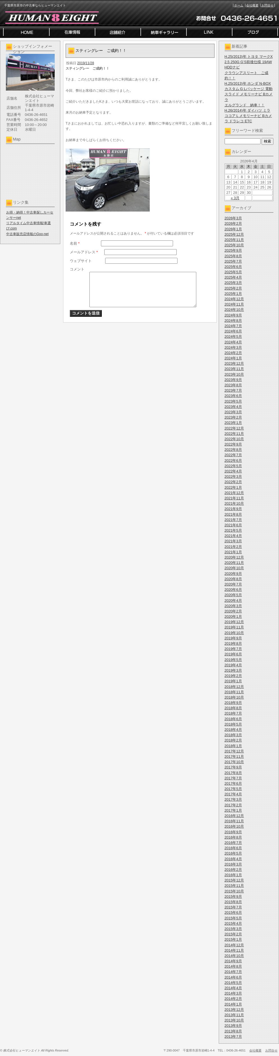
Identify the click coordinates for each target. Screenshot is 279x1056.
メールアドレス (84, 252)
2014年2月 (233, 999)
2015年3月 (233, 929)
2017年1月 (233, 810)
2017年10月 (234, 762)
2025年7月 (233, 261)
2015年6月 (233, 912)
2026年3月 (233, 218)
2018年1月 (233, 746)
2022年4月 (233, 471)
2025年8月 (233, 256)
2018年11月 (234, 692)
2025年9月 (233, 250)
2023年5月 (233, 401)
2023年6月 (233, 396)
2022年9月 (233, 444)
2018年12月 (234, 687)
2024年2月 (233, 353)
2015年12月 (234, 880)
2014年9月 (233, 961)
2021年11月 (234, 498)
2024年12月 (234, 299)
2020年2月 (233, 611)
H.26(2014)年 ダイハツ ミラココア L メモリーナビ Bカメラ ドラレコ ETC (248, 115)
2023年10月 (234, 374)
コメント (77, 269)
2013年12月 (234, 1009)
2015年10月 (234, 891)
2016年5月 (233, 853)
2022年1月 (233, 487)
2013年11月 (234, 1015)
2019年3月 (233, 670)
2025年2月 (233, 288)
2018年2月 (233, 740)
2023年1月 (233, 423)
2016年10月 (234, 826)
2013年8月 (233, 1031)
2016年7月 (233, 843)
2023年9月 (233, 380)
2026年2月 (233, 223)
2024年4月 (233, 342)
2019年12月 (234, 622)
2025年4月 (233, 277)
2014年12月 (234, 945)
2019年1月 (233, 681)
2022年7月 (233, 455)
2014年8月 (233, 966)
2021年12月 (234, 493)
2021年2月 (233, 547)
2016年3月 (233, 864)
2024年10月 (234, 309)
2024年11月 (234, 304)
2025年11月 (234, 240)
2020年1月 (233, 616)
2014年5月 (233, 983)
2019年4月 (233, 665)
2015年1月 (233, 939)
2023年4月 (233, 407)
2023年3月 (233, 412)
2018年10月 (234, 697)
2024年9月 (233, 315)
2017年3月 (233, 799)
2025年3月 (233, 283)
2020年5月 (233, 595)
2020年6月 (233, 589)
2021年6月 (233, 525)
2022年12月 (234, 428)
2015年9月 (233, 896)
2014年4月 (233, 988)
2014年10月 (234, 956)
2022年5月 (233, 466)
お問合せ (267, 5)
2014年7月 (233, 972)
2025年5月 (233, 272)
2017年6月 (233, 783)
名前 (75, 243)
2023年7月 (233, 390)
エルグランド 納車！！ (245, 105)
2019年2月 (233, 676)
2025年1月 (233, 293)
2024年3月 (233, 347)
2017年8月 (233, 773)
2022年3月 (233, 476)
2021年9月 (233, 509)
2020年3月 (233, 606)
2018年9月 (233, 703)
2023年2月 (233, 417)
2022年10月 (234, 439)
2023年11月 (234, 369)
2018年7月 (233, 713)
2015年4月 (233, 923)
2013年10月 (234, 1020)
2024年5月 (233, 336)
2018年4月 (233, 729)
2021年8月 (233, 514)
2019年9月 (233, 638)
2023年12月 (234, 363)
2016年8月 (233, 837)
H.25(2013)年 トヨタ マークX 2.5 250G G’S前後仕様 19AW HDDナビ (249, 61)
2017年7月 (233, 778)
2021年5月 (233, 530)
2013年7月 (233, 1036)
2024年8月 (233, 320)
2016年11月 (234, 821)
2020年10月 (234, 568)
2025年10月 (234, 245)
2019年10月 (234, 633)
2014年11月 (234, 950)
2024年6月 (233, 331)
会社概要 (252, 5)
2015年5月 (233, 918)
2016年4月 (233, 859)
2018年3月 (233, 735)
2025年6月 (233, 267)
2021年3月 (233, 541)
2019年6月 (233, 654)
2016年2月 (233, 869)
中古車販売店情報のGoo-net (27, 234)
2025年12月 (234, 234)
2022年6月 (233, 460)
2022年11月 (234, 433)
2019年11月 (234, 627)
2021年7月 (233, 520)
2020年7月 (233, 584)
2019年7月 (233, 649)
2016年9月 (233, 832)
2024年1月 (233, 358)
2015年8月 (233, 902)
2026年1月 (233, 229)
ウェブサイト (81, 261)
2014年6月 (233, 977)
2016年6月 (233, 848)
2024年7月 (233, 326)
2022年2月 (233, 482)
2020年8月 (233, 579)
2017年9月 (233, 767)
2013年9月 (233, 1025)
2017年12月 (234, 751)
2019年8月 (233, 643)
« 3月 (235, 198)
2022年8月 (233, 449)
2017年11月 (234, 756)
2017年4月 (233, 794)
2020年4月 (233, 600)
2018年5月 (233, 724)
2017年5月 (233, 789)
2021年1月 (233, 552)
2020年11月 (234, 563)
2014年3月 (233, 993)
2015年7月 (233, 907)
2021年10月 (234, 503)
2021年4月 (233, 536)
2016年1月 (233, 875)
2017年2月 (233, 805)
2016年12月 (234, 816)
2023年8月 (233, 385)
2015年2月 (233, 934)
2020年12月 (234, 557)
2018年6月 (233, 719)
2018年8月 (233, 708)
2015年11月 (234, 885)
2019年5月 (233, 660)
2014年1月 (233, 1004)
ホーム (238, 5)
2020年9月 (233, 573)
